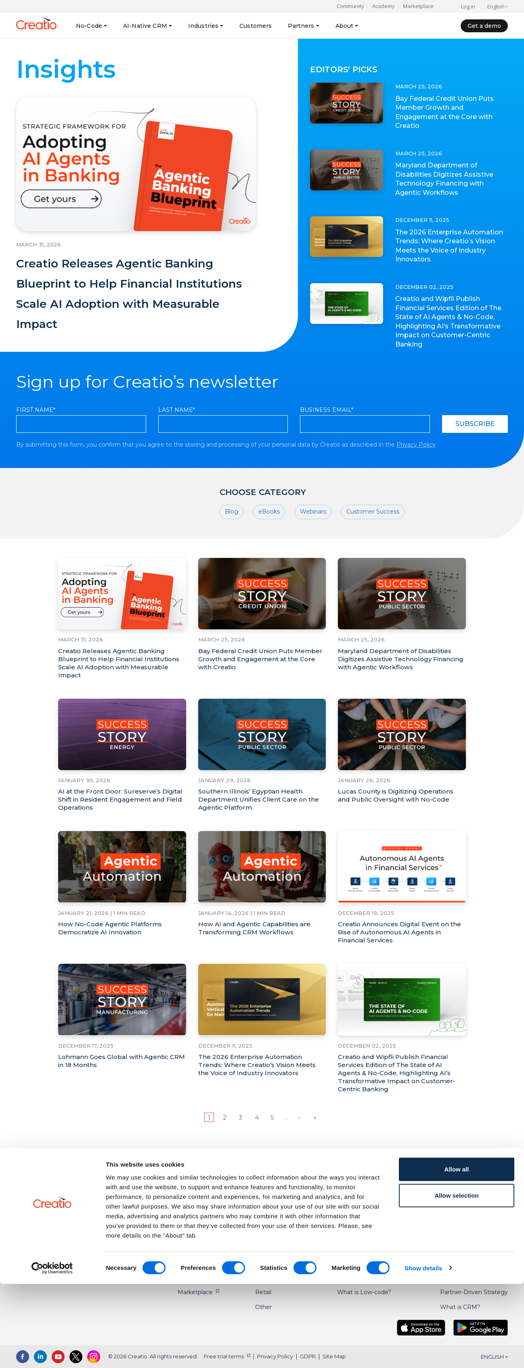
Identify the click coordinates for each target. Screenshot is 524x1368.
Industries (203, 25)
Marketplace (418, 6)
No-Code (89, 25)
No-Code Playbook (363, 1202)
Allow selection (456, 1279)
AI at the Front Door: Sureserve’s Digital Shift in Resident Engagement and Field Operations (118, 820)
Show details (423, 1352)
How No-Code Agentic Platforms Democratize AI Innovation (112, 949)
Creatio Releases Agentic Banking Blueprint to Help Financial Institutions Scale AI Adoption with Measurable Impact (128, 302)
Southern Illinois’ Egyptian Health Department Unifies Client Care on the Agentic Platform (260, 820)
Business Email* (326, 430)
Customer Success (372, 532)
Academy (383, 6)
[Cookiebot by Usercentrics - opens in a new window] (52, 1352)
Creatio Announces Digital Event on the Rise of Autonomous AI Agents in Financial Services (398, 953)
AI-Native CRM (145, 25)
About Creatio (459, 1202)
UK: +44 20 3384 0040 (61, 1217)
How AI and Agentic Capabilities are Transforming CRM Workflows (257, 949)
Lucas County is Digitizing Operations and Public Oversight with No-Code (399, 816)
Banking (267, 1202)
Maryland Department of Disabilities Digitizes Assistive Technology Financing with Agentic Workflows (448, 179)
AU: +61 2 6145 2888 (58, 1229)
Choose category (263, 512)
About (344, 25)
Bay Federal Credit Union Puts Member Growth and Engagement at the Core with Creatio (445, 112)
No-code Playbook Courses (375, 1217)
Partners (301, 25)
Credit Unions (274, 1217)
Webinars (313, 532)
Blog (231, 532)
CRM (185, 1217)
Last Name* (176, 430)
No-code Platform (203, 1202)
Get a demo (484, 25)
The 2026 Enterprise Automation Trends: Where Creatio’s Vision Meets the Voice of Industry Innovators (449, 246)
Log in (468, 6)
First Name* (35, 430)
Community (350, 6)
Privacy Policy (416, 464)
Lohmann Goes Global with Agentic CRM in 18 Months (116, 1082)
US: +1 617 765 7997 (56, 1205)
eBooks (269, 532)
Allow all (456, 1253)
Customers (255, 25)
